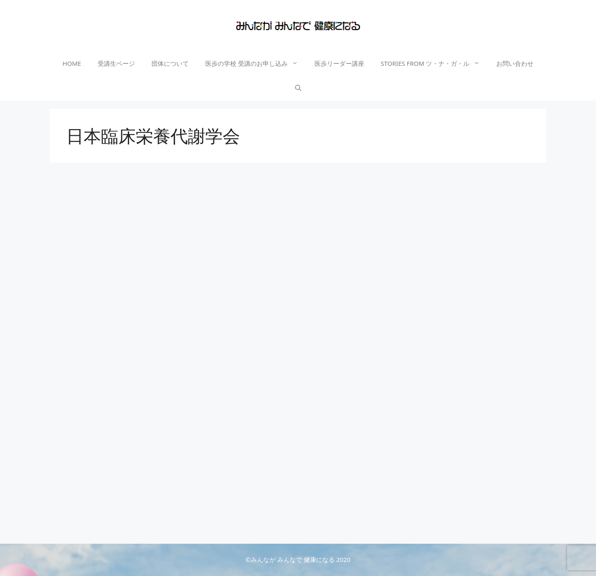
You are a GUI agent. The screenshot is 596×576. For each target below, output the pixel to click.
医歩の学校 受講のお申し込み (255, 63)
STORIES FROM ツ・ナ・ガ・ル (434, 63)
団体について (170, 63)
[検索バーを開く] (298, 88)
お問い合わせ (515, 63)
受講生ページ (116, 63)
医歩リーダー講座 (339, 63)
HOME (71, 63)
